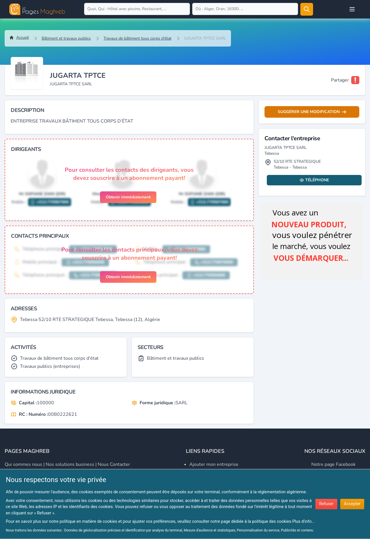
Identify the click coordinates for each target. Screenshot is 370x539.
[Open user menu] (352, 9)
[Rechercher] (306, 9)
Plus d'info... (303, 521)
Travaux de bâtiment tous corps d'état (137, 38)
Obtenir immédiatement (128, 197)
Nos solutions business (70, 464)
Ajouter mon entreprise (213, 464)
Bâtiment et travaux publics (66, 38)
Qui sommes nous (23, 464)
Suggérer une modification (312, 112)
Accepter (352, 503)
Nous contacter (114, 464)
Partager (340, 80)
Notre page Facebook (333, 464)
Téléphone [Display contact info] (314, 180)
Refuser (326, 503)
